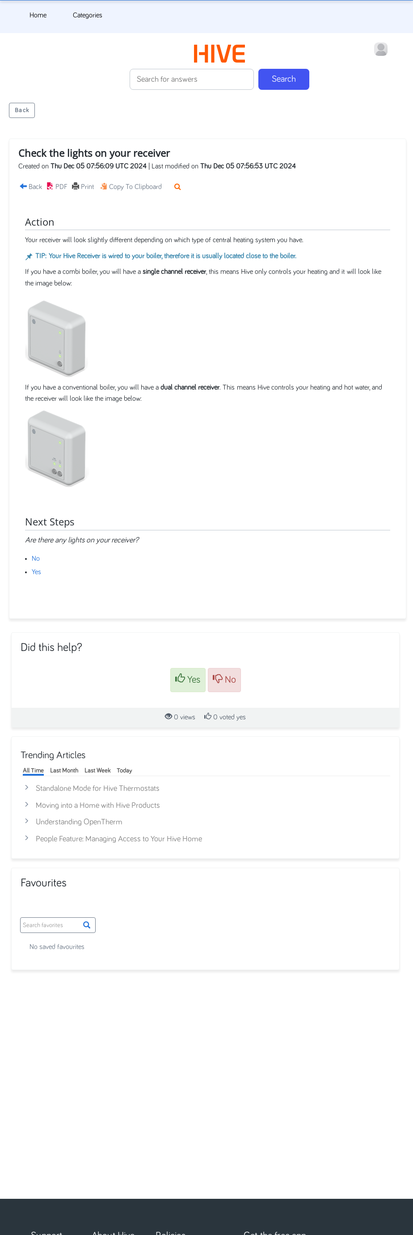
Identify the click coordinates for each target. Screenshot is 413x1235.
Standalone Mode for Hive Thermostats (98, 789)
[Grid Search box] (58, 925)
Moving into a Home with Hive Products (98, 806)
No (36, 558)
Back (22, 110)
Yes (36, 571)
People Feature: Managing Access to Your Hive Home (119, 839)
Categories (87, 15)
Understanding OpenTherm (79, 822)
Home (38, 15)
